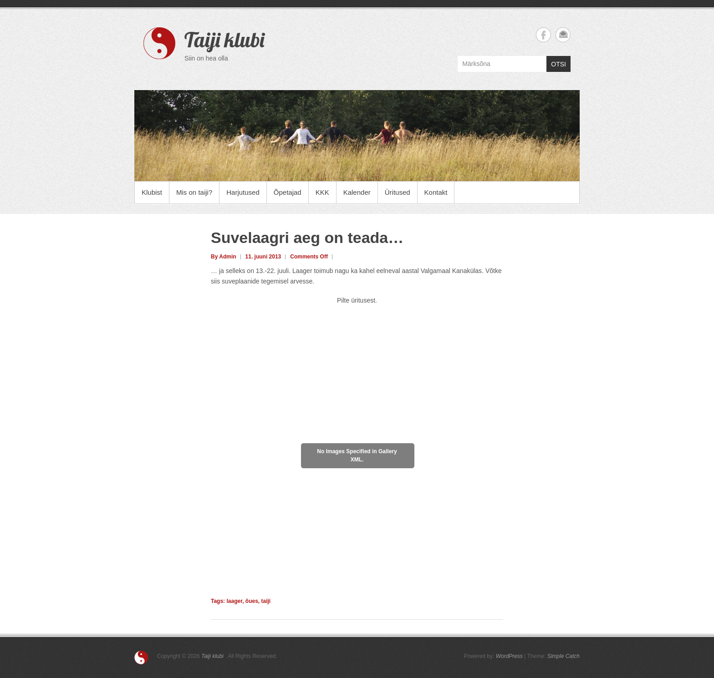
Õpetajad (287, 192)
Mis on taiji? (194, 192)
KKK (322, 192)
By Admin (223, 256)
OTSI (558, 64)
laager (234, 601)
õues (251, 601)
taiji (266, 601)
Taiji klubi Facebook (543, 34)
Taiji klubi (224, 39)
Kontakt (436, 192)
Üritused (397, 192)
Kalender (357, 192)
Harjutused (243, 192)
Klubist (152, 192)
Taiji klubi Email (563, 34)
